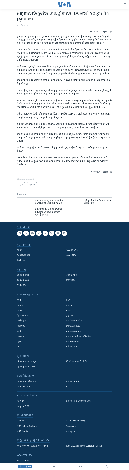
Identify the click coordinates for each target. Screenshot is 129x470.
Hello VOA (22, 285)
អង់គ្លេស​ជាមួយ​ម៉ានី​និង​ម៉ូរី (26, 361)
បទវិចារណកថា (71, 346)
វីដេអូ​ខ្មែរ (20, 250)
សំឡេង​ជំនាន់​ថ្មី (71, 275)
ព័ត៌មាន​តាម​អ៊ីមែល (72, 381)
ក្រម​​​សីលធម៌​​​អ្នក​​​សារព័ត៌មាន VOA (78, 401)
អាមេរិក (20, 310)
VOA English (23, 431)
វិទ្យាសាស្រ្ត (70, 305)
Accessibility (72, 426)
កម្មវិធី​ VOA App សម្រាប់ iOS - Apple (32, 446)
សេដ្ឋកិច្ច (20, 331)
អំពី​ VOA (20, 401)
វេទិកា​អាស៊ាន (71, 280)
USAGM (20, 421)
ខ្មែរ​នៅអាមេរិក (22, 315)
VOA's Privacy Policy (75, 421)
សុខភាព (20, 341)
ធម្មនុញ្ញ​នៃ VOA (23, 406)
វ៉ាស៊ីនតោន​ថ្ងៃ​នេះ (23, 255)
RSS (67, 386)
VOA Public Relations (27, 426)
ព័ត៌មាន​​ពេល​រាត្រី (23, 280)
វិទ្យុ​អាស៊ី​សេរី (70, 431)
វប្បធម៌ (68, 310)
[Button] (95, 31)
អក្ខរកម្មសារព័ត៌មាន (73, 326)
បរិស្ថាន (68, 300)
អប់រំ (18, 346)
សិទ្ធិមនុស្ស (21, 336)
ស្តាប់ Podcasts (23, 386)
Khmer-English (73, 341)
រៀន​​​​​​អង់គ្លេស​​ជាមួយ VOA (26, 366)
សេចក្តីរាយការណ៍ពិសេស (75, 320)
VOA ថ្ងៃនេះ (21, 260)
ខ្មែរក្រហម (69, 315)
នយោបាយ (21, 326)
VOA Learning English (76, 361)
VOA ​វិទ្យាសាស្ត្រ (72, 250)
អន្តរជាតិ (20, 305)
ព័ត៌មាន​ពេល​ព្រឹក (23, 275)
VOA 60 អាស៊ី (71, 255)
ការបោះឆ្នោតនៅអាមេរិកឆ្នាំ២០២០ (78, 336)
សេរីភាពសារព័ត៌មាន (73, 331)
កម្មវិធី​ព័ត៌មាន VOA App (26, 381)
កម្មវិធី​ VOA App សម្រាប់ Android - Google (84, 446)
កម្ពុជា (19, 300)
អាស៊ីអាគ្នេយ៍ (21, 320)
